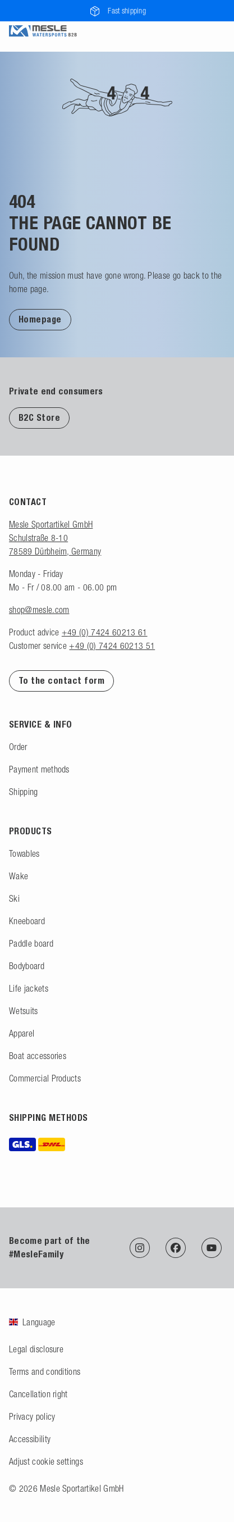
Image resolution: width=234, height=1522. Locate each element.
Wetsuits (23, 1011)
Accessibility (30, 1439)
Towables (24, 853)
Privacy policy (32, 1416)
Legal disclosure (36, 1349)
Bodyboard (26, 966)
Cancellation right (38, 1394)
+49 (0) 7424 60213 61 (105, 632)
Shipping (23, 792)
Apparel (21, 1033)
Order (18, 747)
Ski (14, 898)
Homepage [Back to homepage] (40, 319)
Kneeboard (27, 921)
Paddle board (31, 943)
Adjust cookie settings (46, 1461)
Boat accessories (37, 1056)
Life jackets (28, 988)
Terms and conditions (44, 1371)
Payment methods (39, 769)
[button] (40, 319)
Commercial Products (45, 1078)
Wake (18, 876)
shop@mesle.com (39, 610)
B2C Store (39, 417)
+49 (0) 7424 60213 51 (112, 645)
